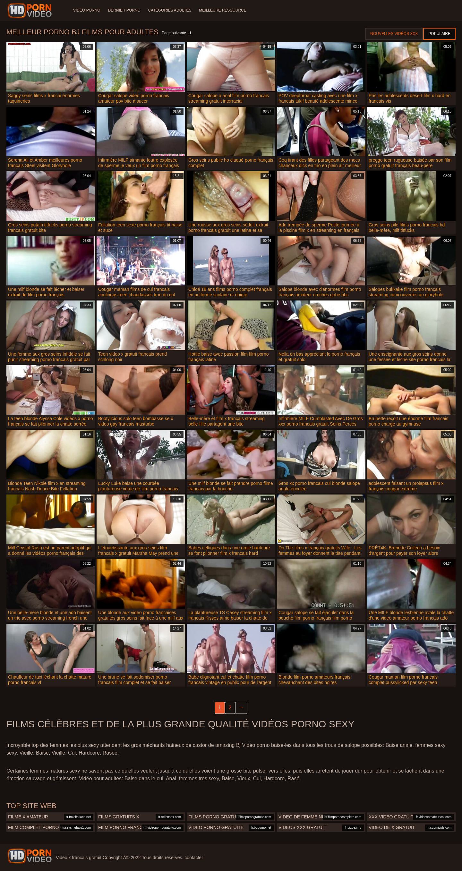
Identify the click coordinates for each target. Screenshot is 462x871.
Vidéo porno (86, 10)
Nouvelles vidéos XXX (394, 33)
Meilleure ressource (222, 10)
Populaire (439, 33)
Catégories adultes (170, 10)
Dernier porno (124, 10)
